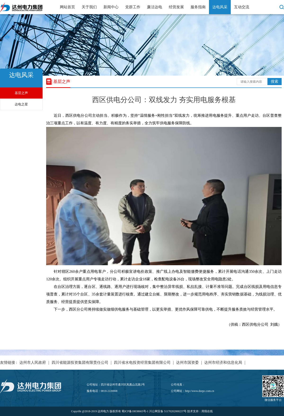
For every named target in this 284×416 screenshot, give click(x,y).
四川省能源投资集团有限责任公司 (80, 362)
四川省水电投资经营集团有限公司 (142, 362)
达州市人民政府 (32, 362)
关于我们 (89, 7)
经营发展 (176, 7)
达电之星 (21, 104)
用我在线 (207, 411)
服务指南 (198, 7)
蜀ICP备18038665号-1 (135, 411)
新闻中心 (111, 7)
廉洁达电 (154, 7)
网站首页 (67, 7)
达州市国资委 (187, 362)
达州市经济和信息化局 (223, 362)
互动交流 (241, 7)
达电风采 (219, 7)
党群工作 (132, 7)
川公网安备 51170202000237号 (168, 411)
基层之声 (21, 93)
